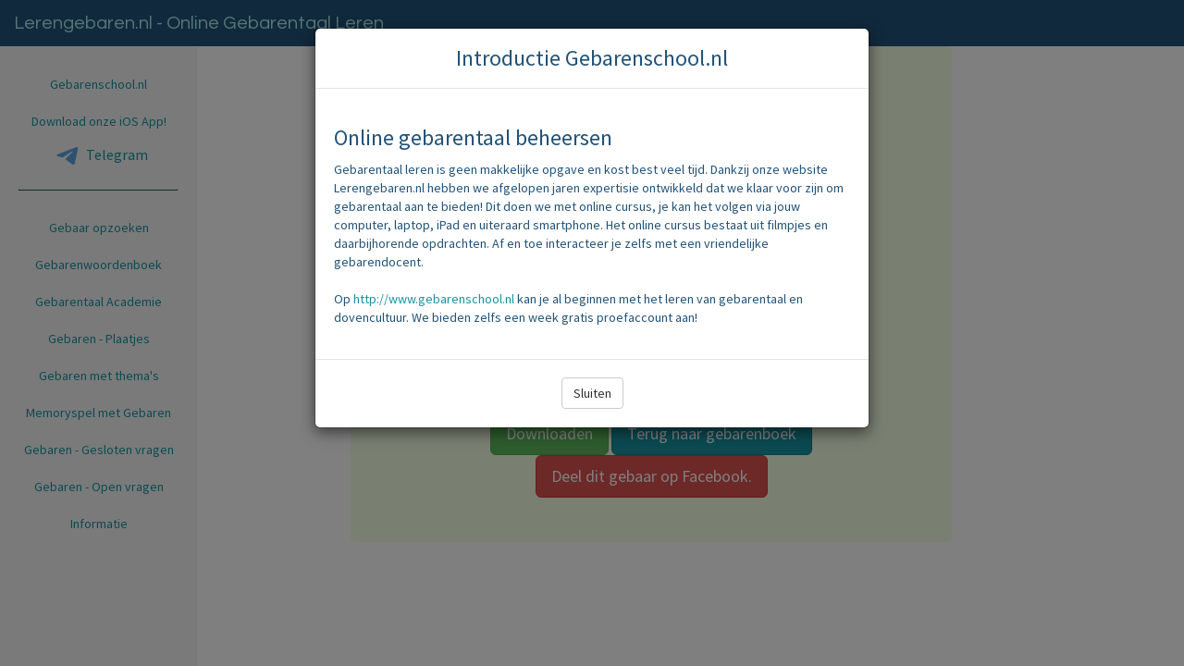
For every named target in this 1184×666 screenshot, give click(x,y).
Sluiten (592, 393)
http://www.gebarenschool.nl (433, 298)
